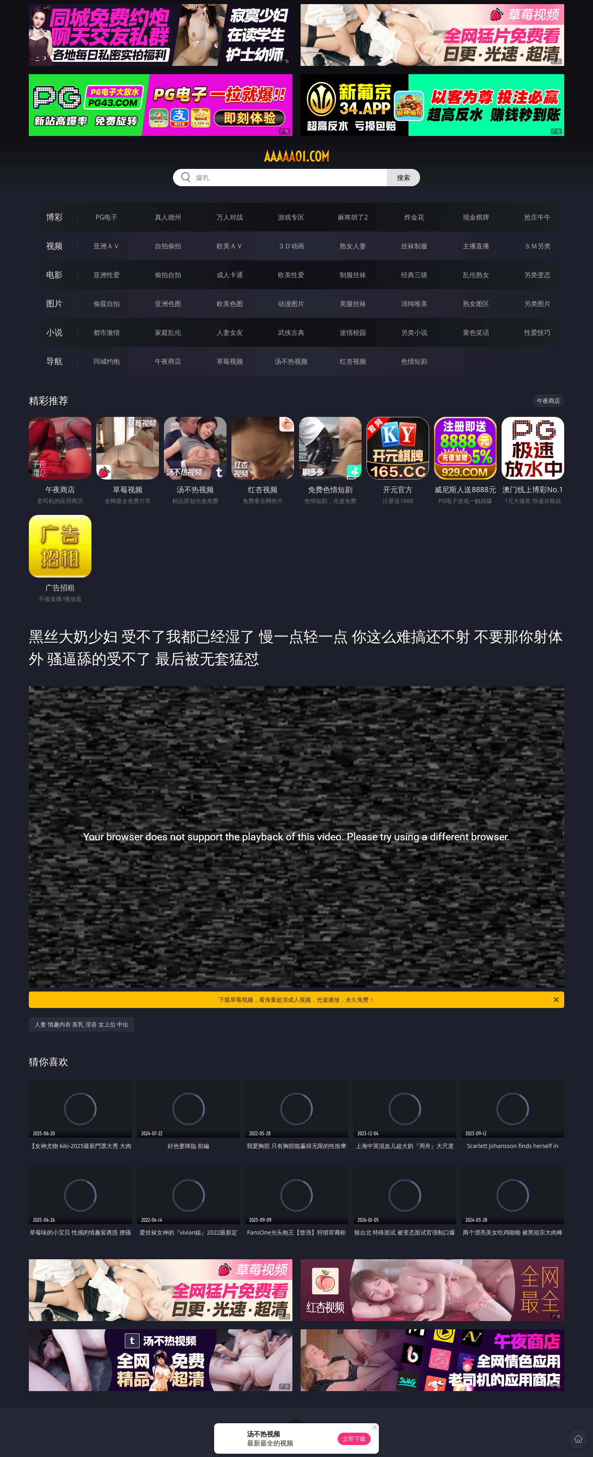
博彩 (54, 216)
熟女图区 (476, 303)
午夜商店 (168, 361)
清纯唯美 (414, 303)
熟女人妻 (353, 245)
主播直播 (476, 245)
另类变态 (537, 274)
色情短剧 (414, 361)
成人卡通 (230, 274)
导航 (54, 361)
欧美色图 (230, 303)
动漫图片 (291, 303)
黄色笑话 (476, 332)
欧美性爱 (291, 274)
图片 (54, 303)
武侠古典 (291, 332)
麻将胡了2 (353, 217)
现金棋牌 (476, 217)
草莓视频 (230, 361)
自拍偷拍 (168, 245)
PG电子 (106, 217)
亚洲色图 (168, 303)
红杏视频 (353, 361)
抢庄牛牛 (537, 217)
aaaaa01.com (296, 156)
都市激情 (106, 332)
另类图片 (537, 303)
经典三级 (414, 274)
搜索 (403, 177)
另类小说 (414, 332)
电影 (54, 274)
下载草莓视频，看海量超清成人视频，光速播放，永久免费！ (389, 1000)
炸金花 (414, 217)
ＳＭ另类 (537, 245)
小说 (54, 332)
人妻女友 (230, 332)
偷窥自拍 (106, 303)
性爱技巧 (537, 332)
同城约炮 (106, 361)
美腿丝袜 (353, 303)
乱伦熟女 (476, 274)
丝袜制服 (414, 245)
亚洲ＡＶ (106, 245)
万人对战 (230, 217)
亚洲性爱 (106, 274)
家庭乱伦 (168, 332)
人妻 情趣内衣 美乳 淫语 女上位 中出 (81, 1024)
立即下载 (354, 1439)
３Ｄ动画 (291, 245)
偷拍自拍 (168, 274)
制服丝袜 (353, 274)
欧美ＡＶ (230, 245)
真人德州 (168, 217)
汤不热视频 (291, 361)
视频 (54, 245)
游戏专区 (291, 217)
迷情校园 (353, 332)
